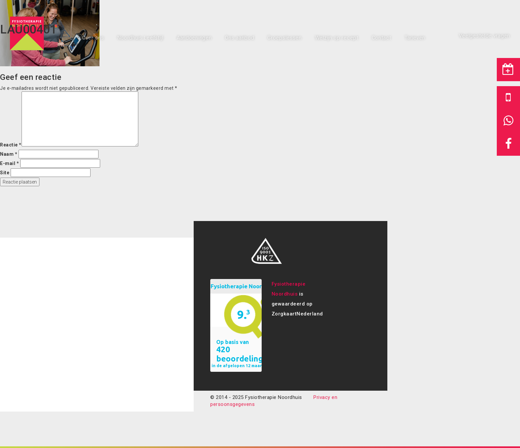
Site (4, 172)
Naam (8, 154)
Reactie (11, 144)
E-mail (9, 163)
